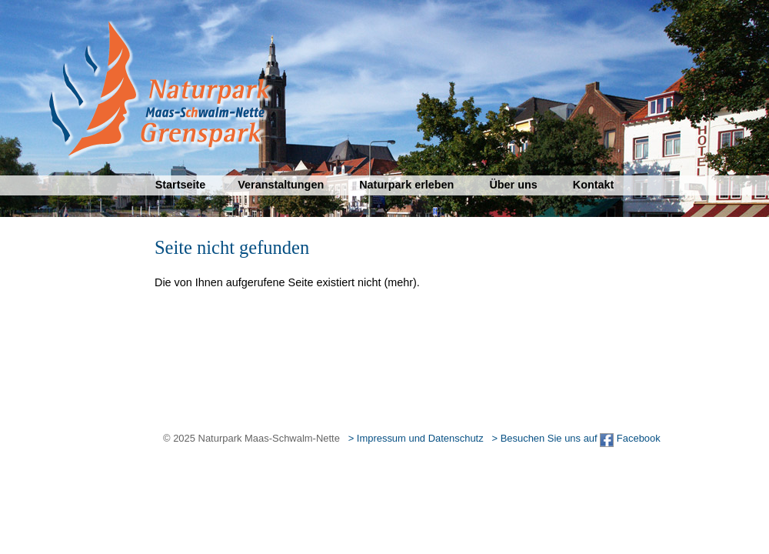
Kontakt (593, 185)
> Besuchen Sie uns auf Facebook (575, 438)
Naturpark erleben (406, 185)
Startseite (180, 185)
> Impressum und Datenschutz (416, 438)
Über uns (513, 185)
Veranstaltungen (281, 185)
